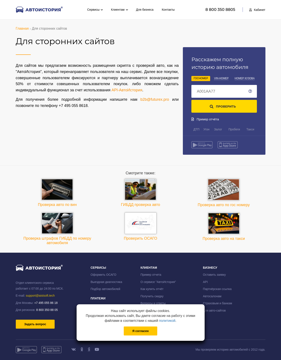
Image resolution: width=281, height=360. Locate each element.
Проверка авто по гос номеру (224, 193)
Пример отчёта (205, 119)
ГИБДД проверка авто (140, 193)
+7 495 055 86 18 (46, 303)
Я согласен (140, 331)
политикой (167, 320)
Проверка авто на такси (224, 227)
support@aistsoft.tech (40, 295)
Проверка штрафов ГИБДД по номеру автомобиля (57, 228)
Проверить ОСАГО (140, 226)
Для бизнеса (145, 9)
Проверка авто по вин (57, 193)
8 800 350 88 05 (47, 310)
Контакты (168, 9)
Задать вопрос (35, 324)
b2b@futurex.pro (154, 99)
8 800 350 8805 (220, 9)
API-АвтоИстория (127, 90)
